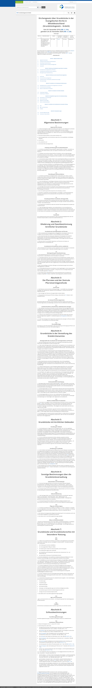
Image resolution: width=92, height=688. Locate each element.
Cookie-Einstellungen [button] (57, 687)
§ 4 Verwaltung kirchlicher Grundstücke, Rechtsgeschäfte (25, 25)
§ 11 (38, 79)
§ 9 (37, 76)
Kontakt (18, 687)
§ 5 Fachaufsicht (22, 27)
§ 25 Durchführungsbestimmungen (26, 94)
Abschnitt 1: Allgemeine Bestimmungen (25, 16)
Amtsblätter (35, 2)
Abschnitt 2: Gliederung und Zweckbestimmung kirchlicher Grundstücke (25, 30)
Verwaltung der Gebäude (44, 92)
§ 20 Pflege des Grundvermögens (25, 80)
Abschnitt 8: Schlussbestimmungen (24, 93)
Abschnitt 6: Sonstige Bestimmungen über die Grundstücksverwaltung (25, 73)
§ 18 (38, 97)
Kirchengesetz (43, 633)
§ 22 (38, 105)
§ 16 (38, 92)
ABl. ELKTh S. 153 (70, 644)
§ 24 (38, 108)
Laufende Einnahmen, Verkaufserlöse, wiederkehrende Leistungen (50, 79)
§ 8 (37, 72)
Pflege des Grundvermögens (44, 100)
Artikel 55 (72, 50)
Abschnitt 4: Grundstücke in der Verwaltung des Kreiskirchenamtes (24, 54)
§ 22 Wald (21, 88)
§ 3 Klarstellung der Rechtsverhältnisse (26, 22)
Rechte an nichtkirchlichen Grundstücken (46, 88)
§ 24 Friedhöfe (21, 91)
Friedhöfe (41, 108)
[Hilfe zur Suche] (38, 7)
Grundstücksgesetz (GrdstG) (24, 12)
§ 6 (37, 69)
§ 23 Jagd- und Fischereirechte (25, 89)
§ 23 (38, 107)
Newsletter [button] (23, 687)
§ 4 (37, 64)
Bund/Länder (10, 687)
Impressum (29, 687)
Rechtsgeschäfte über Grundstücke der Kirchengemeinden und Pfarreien (51, 85)
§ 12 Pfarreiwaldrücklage (23, 52)
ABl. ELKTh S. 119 (48, 650)
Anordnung (43, 641)
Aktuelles (71, 2)
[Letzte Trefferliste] (40, 7)
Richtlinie (42, 630)
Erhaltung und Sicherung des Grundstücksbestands (48, 61)
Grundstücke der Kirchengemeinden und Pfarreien (48, 69)
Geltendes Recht (19, 2)
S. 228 (58, 39)
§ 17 (38, 93)
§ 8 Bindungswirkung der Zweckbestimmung (24, 38)
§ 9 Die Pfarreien (22, 43)
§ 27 (55, 660)
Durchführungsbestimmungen (44, 112)
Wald (40, 105)
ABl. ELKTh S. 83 (68, 636)
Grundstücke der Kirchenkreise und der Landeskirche (48, 71)
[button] (75, 2)
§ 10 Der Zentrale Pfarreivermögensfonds (23, 46)
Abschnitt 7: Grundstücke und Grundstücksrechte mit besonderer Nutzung (24, 85)
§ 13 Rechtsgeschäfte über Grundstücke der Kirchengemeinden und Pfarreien (26, 58)
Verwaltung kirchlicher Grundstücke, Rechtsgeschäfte (48, 64)
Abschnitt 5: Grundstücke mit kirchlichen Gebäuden (25, 67)
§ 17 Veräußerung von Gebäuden (25, 71)
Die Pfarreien (42, 76)
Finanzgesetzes (64, 315)
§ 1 (69, 200)
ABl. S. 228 (67, 31)
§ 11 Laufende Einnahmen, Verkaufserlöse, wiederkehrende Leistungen (25, 49)
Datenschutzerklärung (36, 687)
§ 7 (37, 71)
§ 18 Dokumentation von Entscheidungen (23, 76)
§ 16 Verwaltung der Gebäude (24, 69)
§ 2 (37, 61)
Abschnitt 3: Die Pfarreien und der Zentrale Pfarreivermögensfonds (25, 41)
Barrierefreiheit (45, 687)
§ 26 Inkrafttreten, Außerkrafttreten (26, 96)
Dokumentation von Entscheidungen (45, 97)
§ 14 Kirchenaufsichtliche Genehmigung (24, 61)
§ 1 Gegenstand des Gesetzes (24, 18)
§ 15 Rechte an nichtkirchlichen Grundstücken (25, 64)
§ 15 (38, 88)
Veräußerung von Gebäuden (44, 93)
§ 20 (38, 100)
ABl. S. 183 (68, 53)
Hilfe (50, 687)
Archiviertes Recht (27, 2)
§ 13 (38, 85)
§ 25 (38, 112)
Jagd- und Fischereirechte (44, 107)
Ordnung (42, 636)
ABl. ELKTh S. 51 (62, 642)
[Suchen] (43, 7)
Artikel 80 (49, 51)
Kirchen (3, 687)
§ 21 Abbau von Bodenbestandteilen (26, 82)
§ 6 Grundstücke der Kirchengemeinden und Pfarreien (25, 33)
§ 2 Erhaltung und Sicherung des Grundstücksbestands (25, 20)
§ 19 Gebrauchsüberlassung (24, 78)
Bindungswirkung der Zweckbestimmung (46, 72)
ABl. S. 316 (64, 29)
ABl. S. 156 (70, 661)
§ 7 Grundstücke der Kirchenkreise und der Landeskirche (26, 35)
